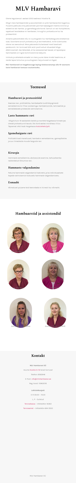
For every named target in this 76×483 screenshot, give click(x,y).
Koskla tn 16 (35, 370)
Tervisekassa (30, 404)
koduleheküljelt (43, 126)
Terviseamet (28, 408)
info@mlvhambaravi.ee (41, 379)
